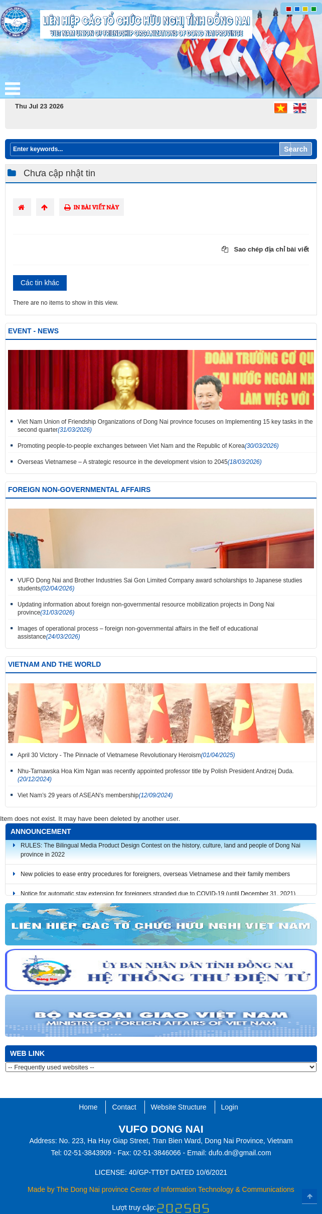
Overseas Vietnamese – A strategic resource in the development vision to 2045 (140, 461)
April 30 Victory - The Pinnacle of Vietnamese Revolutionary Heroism (126, 755)
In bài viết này (91, 207)
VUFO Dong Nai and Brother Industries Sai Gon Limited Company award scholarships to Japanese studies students (160, 584)
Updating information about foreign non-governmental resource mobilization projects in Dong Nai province (146, 608)
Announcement (41, 831)
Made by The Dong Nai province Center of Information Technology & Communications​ (161, 1189)
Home (88, 1107)
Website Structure (179, 1107)
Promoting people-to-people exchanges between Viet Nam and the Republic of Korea (148, 445)
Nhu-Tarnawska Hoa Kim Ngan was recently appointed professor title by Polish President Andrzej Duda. (156, 775)
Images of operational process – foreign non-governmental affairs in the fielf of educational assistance (138, 632)
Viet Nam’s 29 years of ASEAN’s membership (95, 795)
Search (295, 149)
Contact (124, 1107)
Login (229, 1107)
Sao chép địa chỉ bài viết (265, 249)
